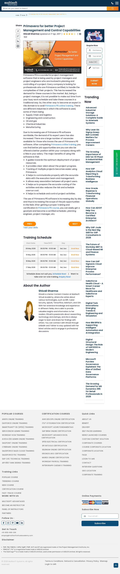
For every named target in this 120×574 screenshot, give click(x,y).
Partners (6, 513)
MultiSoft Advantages (13, 501)
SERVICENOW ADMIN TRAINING (15, 431)
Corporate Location (92, 451)
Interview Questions (92, 466)
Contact (86, 462)
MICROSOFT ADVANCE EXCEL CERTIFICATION (55, 436)
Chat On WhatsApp (117, 163)
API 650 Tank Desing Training (16, 462)
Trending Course (10, 481)
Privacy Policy (92, 561)
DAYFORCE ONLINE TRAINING (14, 423)
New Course (8, 485)
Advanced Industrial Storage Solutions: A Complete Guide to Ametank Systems (94, 115)
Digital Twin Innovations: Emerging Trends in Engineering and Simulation (94, 309)
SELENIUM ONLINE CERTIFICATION (56, 449)
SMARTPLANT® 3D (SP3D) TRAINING (18, 427)
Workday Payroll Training (55, 461)
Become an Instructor (13, 505)
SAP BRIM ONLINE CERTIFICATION (56, 431)
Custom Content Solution (95, 439)
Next (75, 223)
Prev (29, 223)
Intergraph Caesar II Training (56, 465)
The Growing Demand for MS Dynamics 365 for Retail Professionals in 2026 (94, 390)
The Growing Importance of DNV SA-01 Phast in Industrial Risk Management (94, 157)
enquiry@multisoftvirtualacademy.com (17, 535)
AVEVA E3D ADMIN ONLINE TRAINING (18, 439)
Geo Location (89, 470)
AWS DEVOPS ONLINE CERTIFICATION (58, 419)
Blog (23, 15)
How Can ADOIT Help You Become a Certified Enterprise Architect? (94, 214)
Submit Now (94, 82)
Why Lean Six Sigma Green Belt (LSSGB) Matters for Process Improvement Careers (93, 137)
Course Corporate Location (96, 447)
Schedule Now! (59, 274)
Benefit (85, 423)
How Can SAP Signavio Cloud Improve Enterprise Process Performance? (94, 268)
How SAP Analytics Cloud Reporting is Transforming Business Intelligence (94, 175)
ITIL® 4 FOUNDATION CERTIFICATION (58, 423)
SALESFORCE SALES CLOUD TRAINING (18, 451)
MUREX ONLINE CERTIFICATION (55, 457)
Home (17, 15)
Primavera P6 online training (59, 105)
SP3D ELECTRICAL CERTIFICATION (56, 441)
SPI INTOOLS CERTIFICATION (54, 445)
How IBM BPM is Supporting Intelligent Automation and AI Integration (94, 327)
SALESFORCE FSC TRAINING (14, 455)
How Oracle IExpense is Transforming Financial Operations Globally (93, 194)
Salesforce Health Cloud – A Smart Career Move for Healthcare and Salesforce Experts (94, 289)
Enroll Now (75, 248)
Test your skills (30, 227)
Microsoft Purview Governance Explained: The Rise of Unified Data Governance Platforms (93, 368)
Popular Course (10, 477)
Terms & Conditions (54, 561)
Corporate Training (92, 474)
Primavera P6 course (48, 207)
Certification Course (12, 489)
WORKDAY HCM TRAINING (13, 435)
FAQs (84, 455)
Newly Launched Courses (94, 435)
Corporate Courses (92, 443)
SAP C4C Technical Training (16, 459)
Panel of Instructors (12, 509)
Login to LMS (88, 459)
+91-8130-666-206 (9, 532)
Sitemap (104, 561)
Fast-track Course (11, 493)
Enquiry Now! (65, 277)
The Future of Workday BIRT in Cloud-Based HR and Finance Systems (94, 249)
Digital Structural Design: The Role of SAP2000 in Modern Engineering (94, 346)
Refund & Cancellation (74, 561)
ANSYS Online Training (13, 419)
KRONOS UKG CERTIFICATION (55, 453)
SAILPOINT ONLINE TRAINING (14, 443)
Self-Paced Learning (92, 431)
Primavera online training (63, 144)
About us (86, 419)
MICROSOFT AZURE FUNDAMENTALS (57, 427)
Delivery (86, 427)
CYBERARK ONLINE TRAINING (14, 447)
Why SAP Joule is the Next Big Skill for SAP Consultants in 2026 (93, 232)
